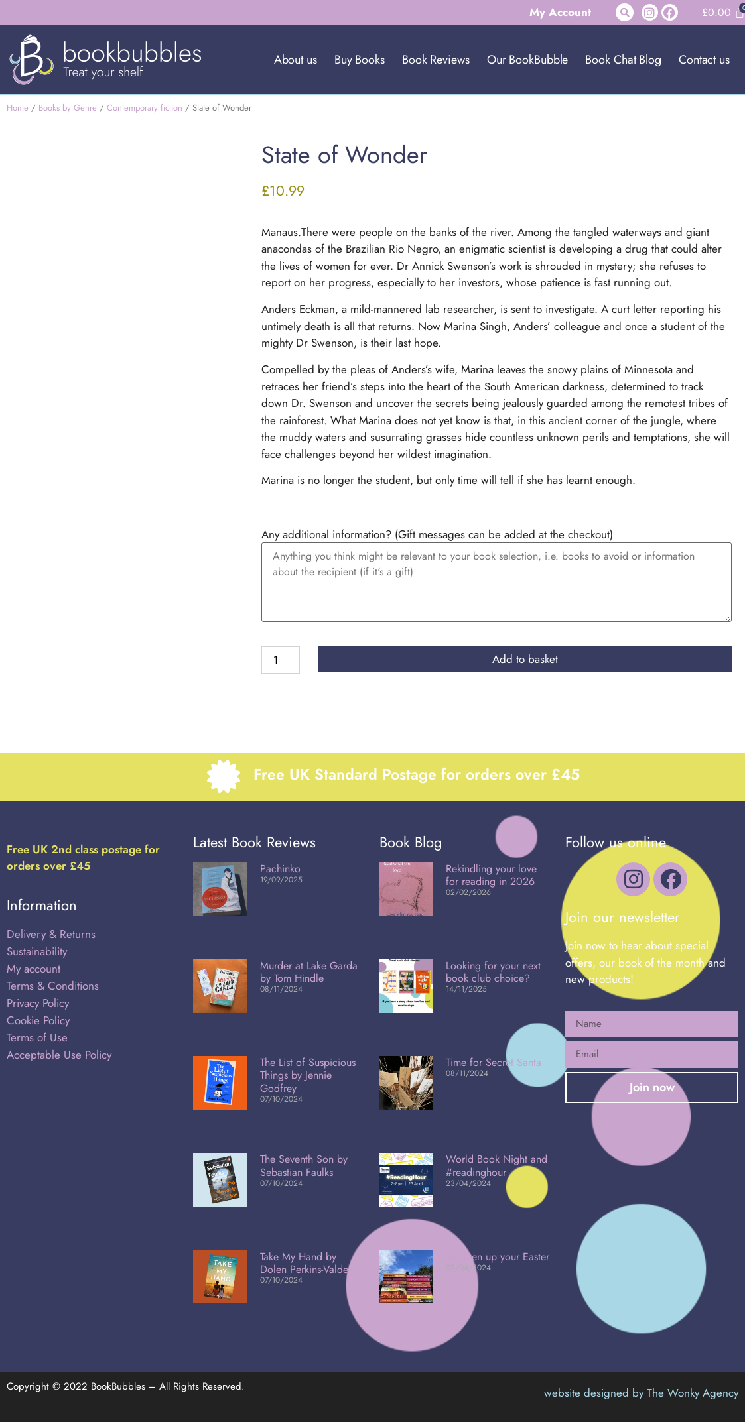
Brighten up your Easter (497, 1256)
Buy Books (359, 59)
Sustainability (37, 951)
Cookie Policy (38, 1020)
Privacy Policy (38, 1003)
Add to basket (525, 659)
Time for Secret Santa (493, 1062)
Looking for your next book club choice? (493, 972)
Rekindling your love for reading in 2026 (491, 875)
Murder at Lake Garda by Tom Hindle (309, 972)
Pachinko (280, 868)
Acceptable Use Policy (61, 1055)
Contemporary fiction (144, 107)
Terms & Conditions (53, 986)
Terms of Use (37, 1037)
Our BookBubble (528, 59)
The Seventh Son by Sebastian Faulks (304, 1165)
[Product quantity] (280, 660)
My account (33, 969)
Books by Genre (67, 107)
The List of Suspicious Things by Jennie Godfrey (308, 1075)
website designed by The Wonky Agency (641, 1393)
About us (295, 59)
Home (18, 107)
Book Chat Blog (623, 59)
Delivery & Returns (51, 934)
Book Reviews (436, 59)
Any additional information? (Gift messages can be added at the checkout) (437, 534)
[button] (625, 12)
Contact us (704, 59)
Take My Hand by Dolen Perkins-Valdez (306, 1263)
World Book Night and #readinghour (496, 1165)
